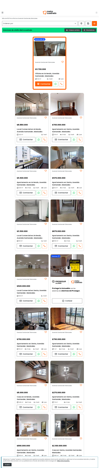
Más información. (63, 461)
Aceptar (7, 464)
